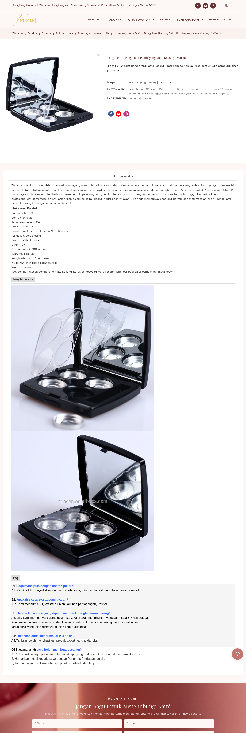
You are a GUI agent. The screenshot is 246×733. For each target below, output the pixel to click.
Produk (32, 33)
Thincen (17, 33)
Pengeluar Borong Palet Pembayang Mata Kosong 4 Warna (183, 33)
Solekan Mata (64, 33)
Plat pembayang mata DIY (122, 33)
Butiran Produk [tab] (123, 176)
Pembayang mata (89, 33)
